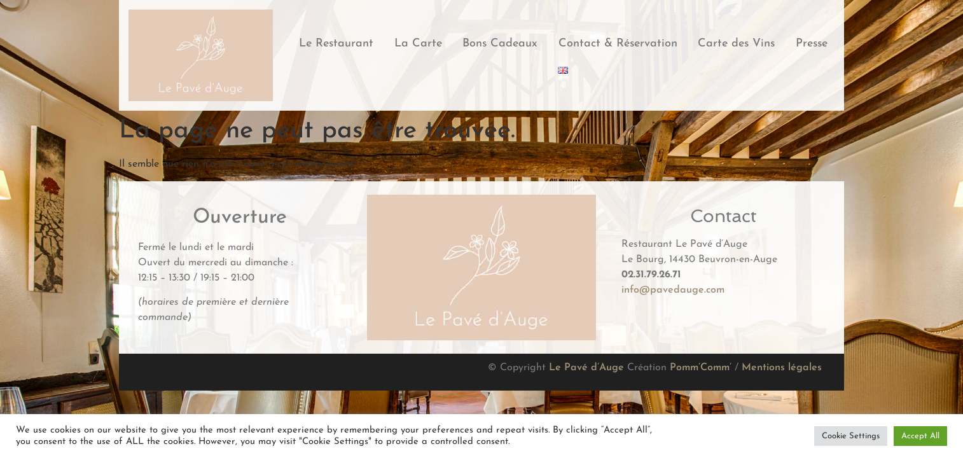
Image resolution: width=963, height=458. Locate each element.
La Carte (418, 44)
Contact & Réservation (617, 44)
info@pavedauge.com (672, 290)
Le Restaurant (336, 44)
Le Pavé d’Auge (586, 368)
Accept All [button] (920, 436)
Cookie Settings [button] (851, 436)
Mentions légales (782, 368)
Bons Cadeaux (499, 44)
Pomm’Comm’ (700, 368)
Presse (812, 44)
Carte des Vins (736, 44)
